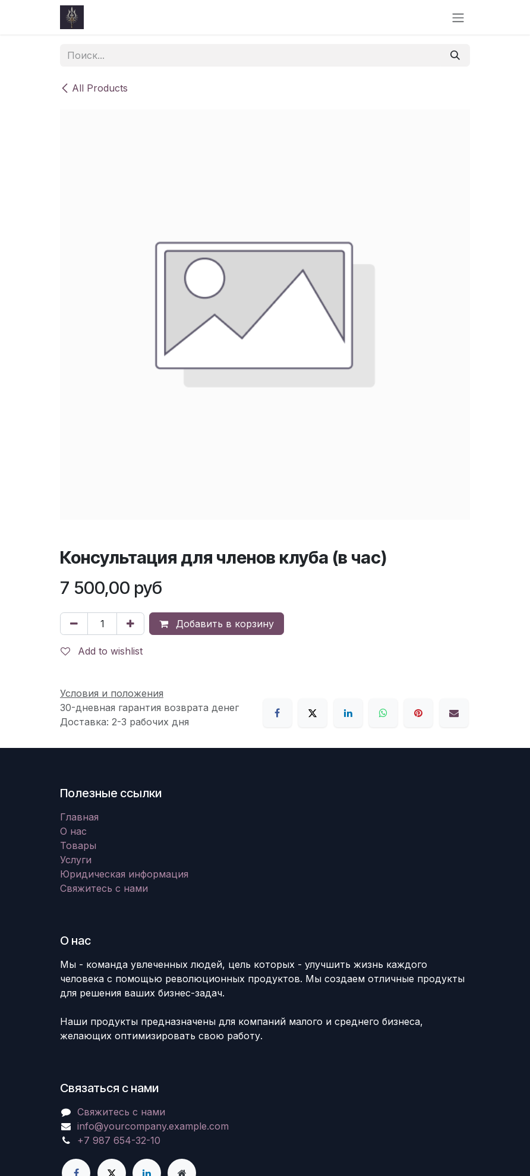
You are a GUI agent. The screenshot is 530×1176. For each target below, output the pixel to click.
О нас (73, 831)
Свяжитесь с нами (104, 888)
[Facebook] (277, 713)
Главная (79, 817)
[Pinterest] (418, 713)
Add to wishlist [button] (102, 651)
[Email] (454, 713)
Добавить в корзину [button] (216, 624)
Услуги (76, 860)
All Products (94, 88)
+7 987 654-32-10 (118, 1140)
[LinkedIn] (348, 713)
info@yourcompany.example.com (153, 1126)
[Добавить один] (130, 623)
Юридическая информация (124, 874)
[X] (312, 713)
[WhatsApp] (383, 713)
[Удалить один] (74, 623)
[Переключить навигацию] (458, 17)
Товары (78, 845)
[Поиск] (455, 55)
